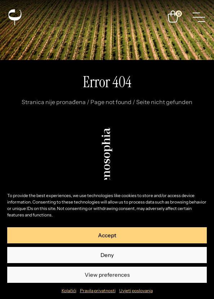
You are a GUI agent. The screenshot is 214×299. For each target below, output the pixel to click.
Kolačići (69, 290)
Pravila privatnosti (98, 290)
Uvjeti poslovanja (136, 290)
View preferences (107, 274)
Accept (107, 235)
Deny (107, 255)
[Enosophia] (14, 17)
